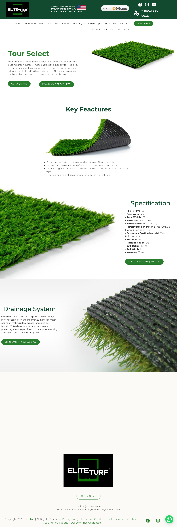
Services (28, 23)
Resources (60, 23)
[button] (35, 24)
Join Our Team (112, 29)
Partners (125, 23)
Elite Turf (29, 519)
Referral (95, 29)
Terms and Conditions (94, 519)
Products (44, 23)
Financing (94, 23)
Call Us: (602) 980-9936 (88, 506)
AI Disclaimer (117, 519)
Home (16, 23)
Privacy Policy (70, 519)
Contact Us (110, 23)
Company (77, 23)
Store (127, 29)
